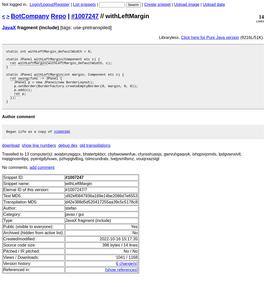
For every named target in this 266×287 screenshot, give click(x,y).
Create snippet (157, 4)
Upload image (186, 4)
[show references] (121, 281)
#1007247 (85, 16)
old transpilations (95, 157)
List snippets (84, 4)
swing (23, 84)
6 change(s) (127, 275)
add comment (42, 179)
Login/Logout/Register (50, 4)
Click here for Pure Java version (210, 37)
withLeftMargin (48, 61)
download (11, 157)
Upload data (214, 4)
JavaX (9, 27)
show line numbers (39, 157)
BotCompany (30, 16)
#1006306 (62, 143)
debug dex (68, 157)
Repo (58, 16)
